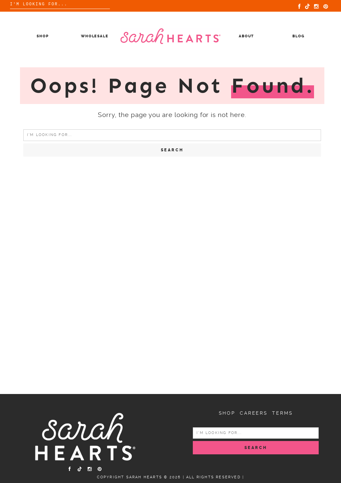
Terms (282, 413)
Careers (254, 413)
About (246, 36)
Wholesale (95, 36)
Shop (43, 36)
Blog (298, 36)
